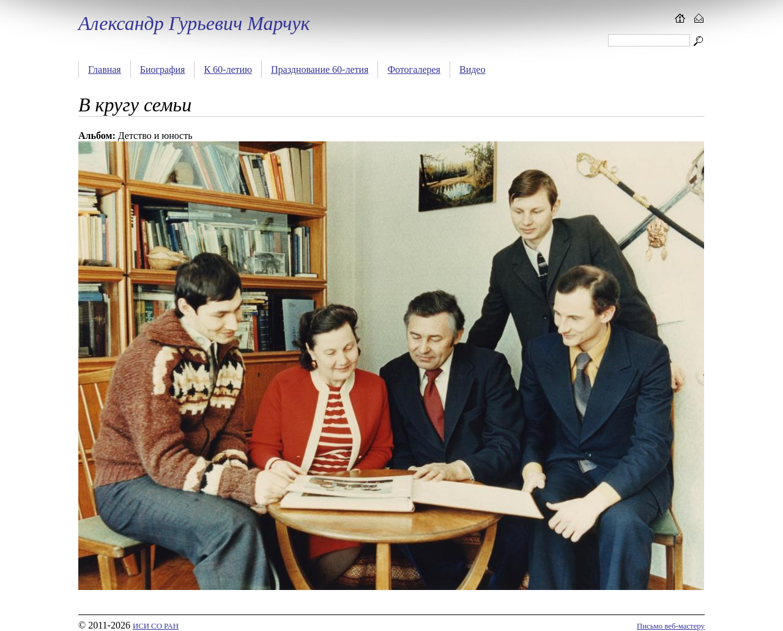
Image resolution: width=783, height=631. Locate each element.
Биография (162, 69)
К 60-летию (228, 69)
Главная (104, 69)
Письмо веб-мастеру (671, 626)
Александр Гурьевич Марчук (194, 23)
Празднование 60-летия (319, 69)
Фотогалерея (413, 69)
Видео (472, 69)
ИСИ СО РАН (156, 626)
